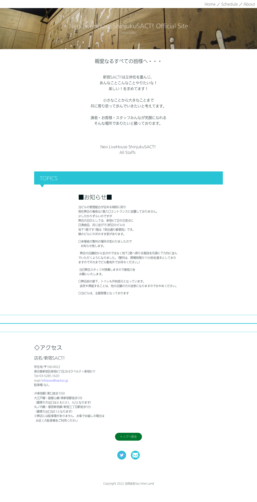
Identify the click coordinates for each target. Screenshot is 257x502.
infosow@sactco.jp (55, 380)
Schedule (229, 4)
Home (210, 4)
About (249, 4)
